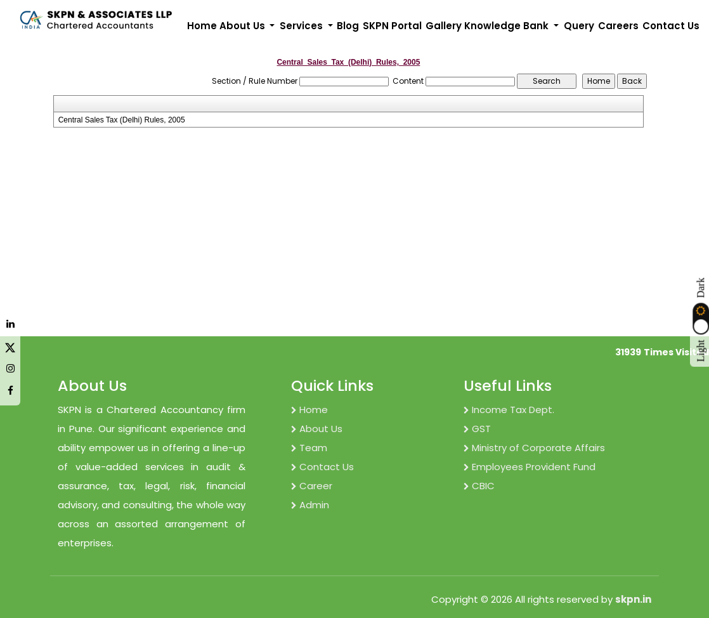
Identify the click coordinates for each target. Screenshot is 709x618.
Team (309, 447)
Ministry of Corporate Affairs (534, 447)
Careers (618, 25)
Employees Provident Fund (529, 466)
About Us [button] (243, 25)
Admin (310, 504)
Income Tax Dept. (509, 409)
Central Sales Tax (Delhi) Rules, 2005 (121, 119)
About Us (316, 428)
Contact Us (670, 25)
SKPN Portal (392, 25)
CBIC (479, 485)
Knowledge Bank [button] (507, 25)
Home (202, 25)
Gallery (444, 25)
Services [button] (302, 25)
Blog (348, 25)
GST (477, 428)
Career (311, 485)
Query (579, 25)
